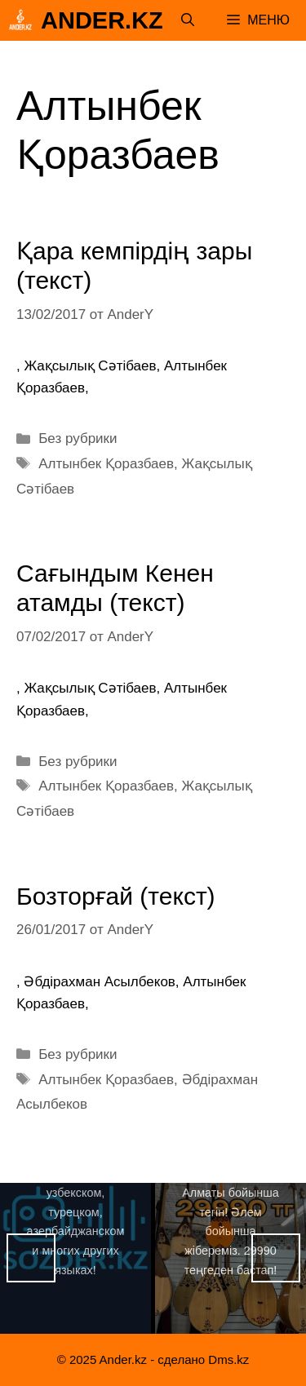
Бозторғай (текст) (115, 896)
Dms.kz (228, 1359)
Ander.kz (102, 20)
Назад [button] (31, 1257)
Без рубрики (77, 438)
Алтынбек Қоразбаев (106, 464)
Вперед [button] (275, 1257)
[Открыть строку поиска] (188, 20)
